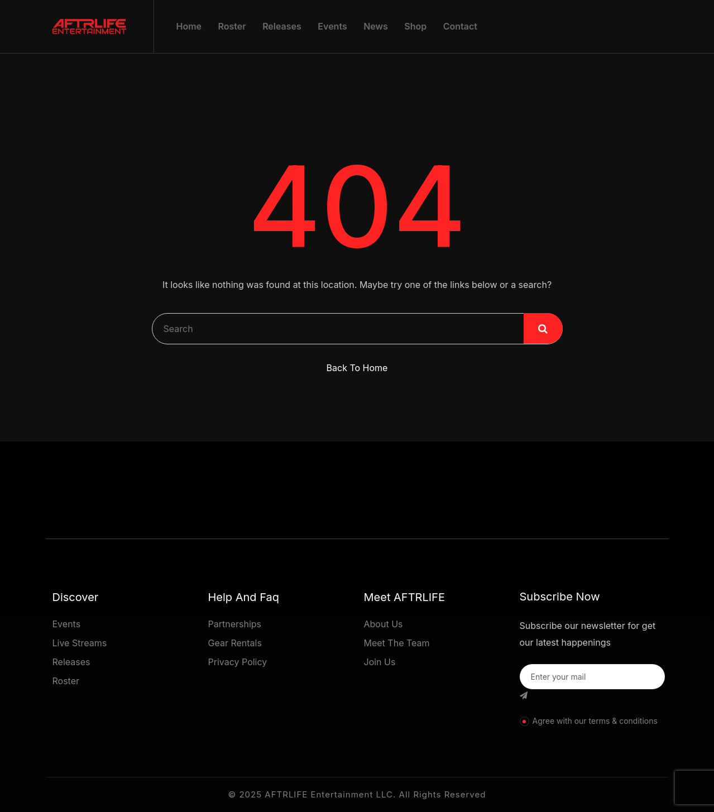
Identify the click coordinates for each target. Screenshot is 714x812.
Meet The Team (397, 642)
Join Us (380, 661)
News (375, 26)
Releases (281, 26)
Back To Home (357, 367)
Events (332, 26)
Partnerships (235, 624)
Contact (460, 26)
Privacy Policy (237, 661)
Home (189, 26)
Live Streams (79, 642)
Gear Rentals (235, 642)
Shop (415, 26)
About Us (383, 624)
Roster (232, 26)
